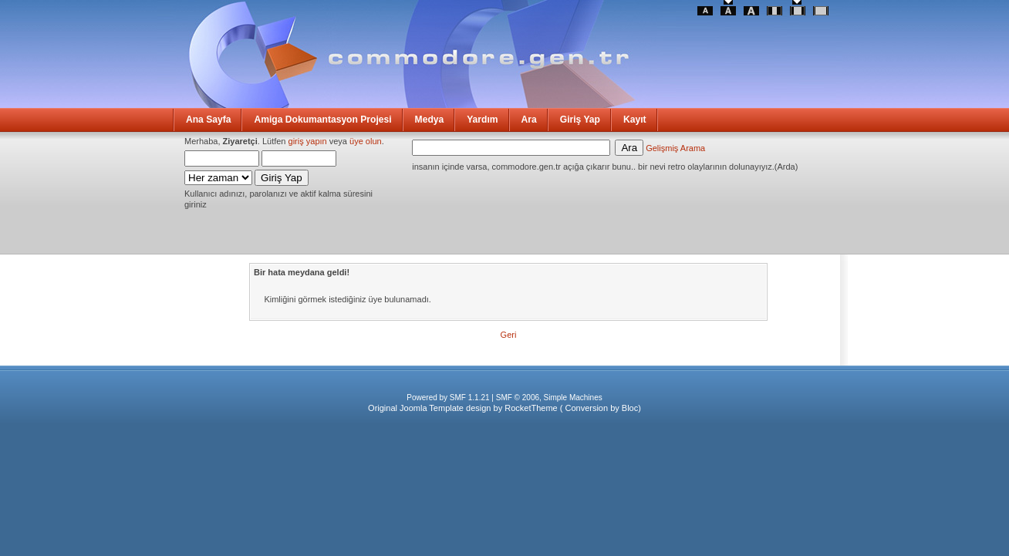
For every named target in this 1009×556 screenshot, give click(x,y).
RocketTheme (530, 408)
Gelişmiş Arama (675, 148)
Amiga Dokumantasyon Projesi (322, 119)
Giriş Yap (580, 119)
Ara (529, 119)
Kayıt (634, 119)
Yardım (482, 119)
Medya (429, 119)
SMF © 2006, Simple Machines (549, 397)
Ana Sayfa (208, 119)
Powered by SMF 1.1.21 (448, 397)
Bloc (630, 408)
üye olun (365, 141)
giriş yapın (308, 141)
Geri (509, 334)
